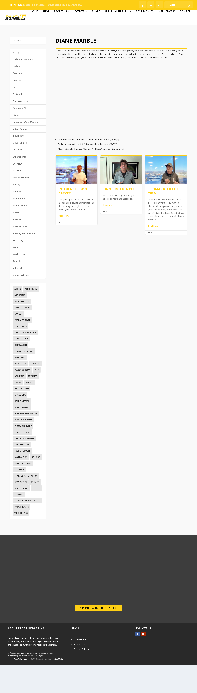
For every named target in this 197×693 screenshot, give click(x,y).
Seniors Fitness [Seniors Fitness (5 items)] (22, 492)
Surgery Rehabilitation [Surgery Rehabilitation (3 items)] (27, 529)
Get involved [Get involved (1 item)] (21, 417)
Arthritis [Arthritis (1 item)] (19, 323)
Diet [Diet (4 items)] (36, 398)
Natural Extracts (81, 668)
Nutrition (17, 178)
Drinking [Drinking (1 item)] (19, 404)
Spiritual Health (92, 40)
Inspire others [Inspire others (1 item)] (22, 460)
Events (55, 40)
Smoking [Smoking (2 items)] (19, 498)
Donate (161, 40)
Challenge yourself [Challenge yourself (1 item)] (25, 361)
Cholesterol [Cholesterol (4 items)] (21, 367)
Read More (64, 244)
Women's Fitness (21, 303)
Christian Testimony (23, 88)
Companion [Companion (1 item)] (20, 373)
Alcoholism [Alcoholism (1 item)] (31, 317)
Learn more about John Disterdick (98, 636)
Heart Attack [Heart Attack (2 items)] (21, 429)
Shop (22, 40)
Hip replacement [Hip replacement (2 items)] (23, 448)
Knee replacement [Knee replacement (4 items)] (24, 467)
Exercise (17, 108)
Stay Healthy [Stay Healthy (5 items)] (21, 516)
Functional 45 (19, 136)
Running (17, 220)
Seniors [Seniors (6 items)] (36, 485)
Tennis (16, 276)
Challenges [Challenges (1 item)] (20, 355)
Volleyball (17, 296)
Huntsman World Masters (25, 150)
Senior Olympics (21, 234)
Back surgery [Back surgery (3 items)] (21, 330)
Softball (17, 248)
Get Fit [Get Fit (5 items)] (29, 411)
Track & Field (19, 282)
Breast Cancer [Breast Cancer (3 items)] (22, 336)
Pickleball (17, 199)
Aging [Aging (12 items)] (17, 317)
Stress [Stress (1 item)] (36, 516)
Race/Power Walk (21, 206)
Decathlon (18, 101)
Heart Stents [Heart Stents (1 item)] (21, 435)
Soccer (16, 241)
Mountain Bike (20, 171)
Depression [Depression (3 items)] (20, 392)
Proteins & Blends (82, 677)
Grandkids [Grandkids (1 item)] (20, 423)
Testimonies (121, 40)
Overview (17, 192)
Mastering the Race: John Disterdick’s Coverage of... (52, 4)
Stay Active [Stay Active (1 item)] (20, 510)
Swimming (18, 268)
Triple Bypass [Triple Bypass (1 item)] (21, 535)
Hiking (16, 143)
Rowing (16, 213)
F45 (14, 115)
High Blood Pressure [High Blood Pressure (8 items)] (25, 442)
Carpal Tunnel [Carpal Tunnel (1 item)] (22, 348)
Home (10, 40)
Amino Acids (79, 672)
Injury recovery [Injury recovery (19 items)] (23, 454)
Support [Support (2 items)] (19, 523)
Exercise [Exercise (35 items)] (32, 404)
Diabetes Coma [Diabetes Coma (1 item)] (22, 398)
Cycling (16, 94)
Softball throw (20, 255)
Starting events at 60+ (24, 261)
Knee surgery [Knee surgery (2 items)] (21, 473)
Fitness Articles (20, 129)
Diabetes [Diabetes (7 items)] (35, 392)
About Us (36, 40)
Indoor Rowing (20, 157)
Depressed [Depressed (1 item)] (19, 386)
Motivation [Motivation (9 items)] (20, 485)
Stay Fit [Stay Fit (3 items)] (35, 510)
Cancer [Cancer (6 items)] (18, 342)
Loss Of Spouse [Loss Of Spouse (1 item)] (22, 479)
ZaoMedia (59, 687)
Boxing (16, 80)
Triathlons (18, 289)
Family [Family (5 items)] (17, 411)
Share (72, 40)
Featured (17, 122)
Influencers (143, 40)
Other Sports (19, 185)
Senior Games (19, 227)
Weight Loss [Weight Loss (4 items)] (21, 541)
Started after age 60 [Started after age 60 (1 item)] (25, 504)
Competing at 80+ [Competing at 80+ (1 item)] (24, 379)
